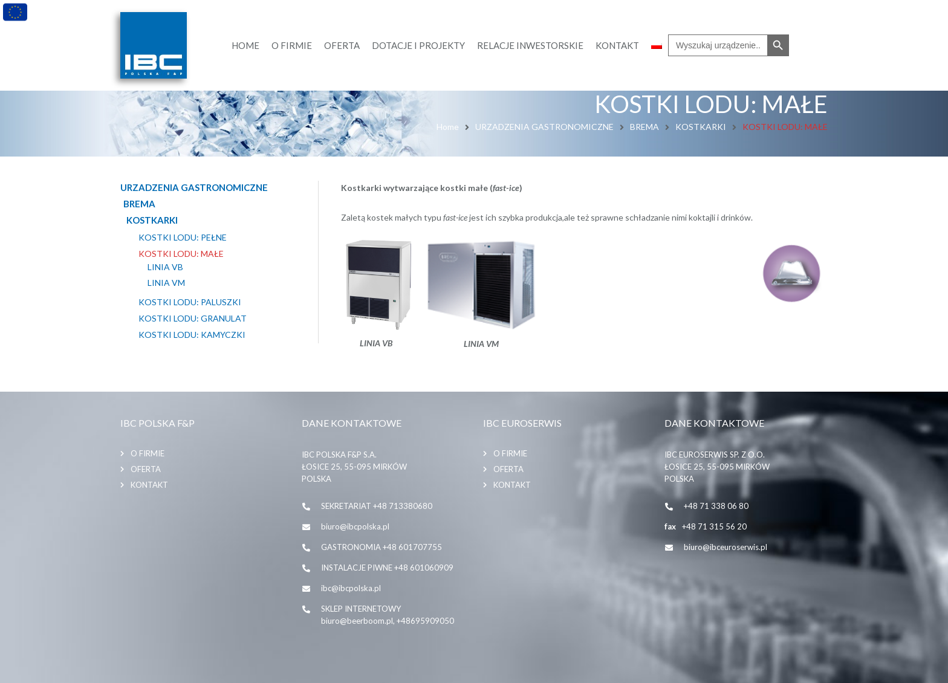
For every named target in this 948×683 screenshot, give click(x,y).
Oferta (146, 469)
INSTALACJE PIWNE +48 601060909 (387, 567)
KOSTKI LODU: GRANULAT (192, 318)
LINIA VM (166, 283)
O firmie (147, 453)
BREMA (644, 126)
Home (448, 126)
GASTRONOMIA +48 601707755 (381, 547)
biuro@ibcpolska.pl (355, 526)
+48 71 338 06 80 (716, 506)
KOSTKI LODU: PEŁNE (182, 237)
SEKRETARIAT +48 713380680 (376, 506)
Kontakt (149, 485)
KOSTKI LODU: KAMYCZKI (191, 335)
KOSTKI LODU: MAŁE (181, 254)
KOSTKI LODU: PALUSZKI (189, 302)
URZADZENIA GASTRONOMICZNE (544, 126)
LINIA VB (165, 267)
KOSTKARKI (700, 126)
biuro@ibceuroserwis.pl (725, 547)
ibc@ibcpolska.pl (351, 588)
